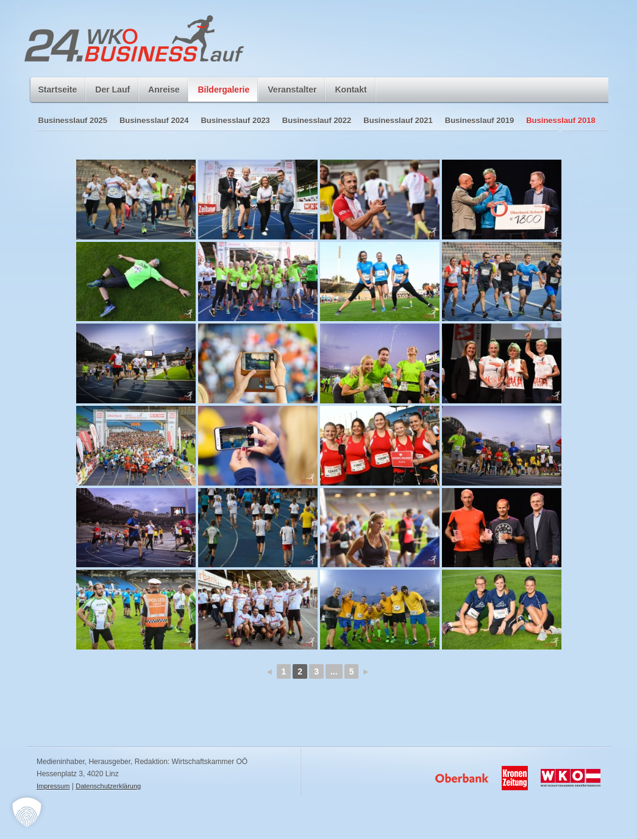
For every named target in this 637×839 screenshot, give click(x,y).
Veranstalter (292, 89)
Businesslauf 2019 (479, 120)
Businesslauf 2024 (153, 120)
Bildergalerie (223, 93)
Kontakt (350, 89)
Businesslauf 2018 (560, 120)
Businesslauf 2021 (397, 120)
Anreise (163, 89)
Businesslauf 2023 (235, 120)
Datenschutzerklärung (108, 786)
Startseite (57, 89)
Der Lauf (112, 93)
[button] (27, 812)
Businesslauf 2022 (316, 120)
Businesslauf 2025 (72, 120)
